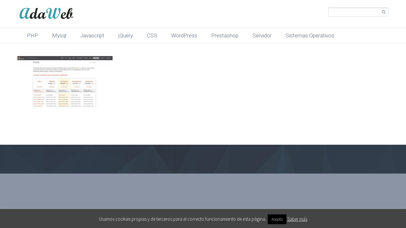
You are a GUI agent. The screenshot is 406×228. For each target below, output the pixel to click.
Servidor (262, 35)
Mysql (59, 35)
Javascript (92, 35)
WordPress (184, 35)
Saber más (297, 219)
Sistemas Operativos (309, 35)
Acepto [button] (277, 219)
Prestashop (225, 35)
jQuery (125, 35)
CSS (152, 35)
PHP (32, 35)
